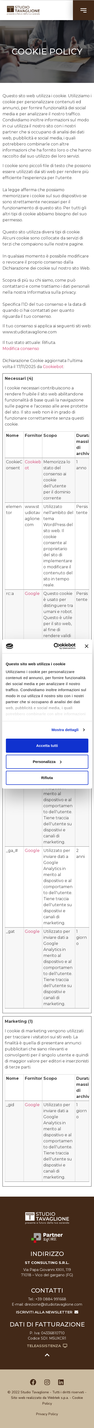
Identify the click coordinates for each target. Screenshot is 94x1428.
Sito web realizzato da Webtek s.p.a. (40, 1397)
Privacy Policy (47, 1414)
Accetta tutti (47, 745)
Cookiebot (53, 366)
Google (32, 593)
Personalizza (47, 761)
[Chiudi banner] (86, 646)
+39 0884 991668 (50, 1299)
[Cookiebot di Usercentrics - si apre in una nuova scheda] (56, 646)
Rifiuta (47, 778)
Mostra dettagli (64, 730)
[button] (83, 10)
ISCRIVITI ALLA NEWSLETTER (47, 1312)
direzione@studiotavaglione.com (53, 1304)
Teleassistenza (47, 1345)
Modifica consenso (21, 348)
